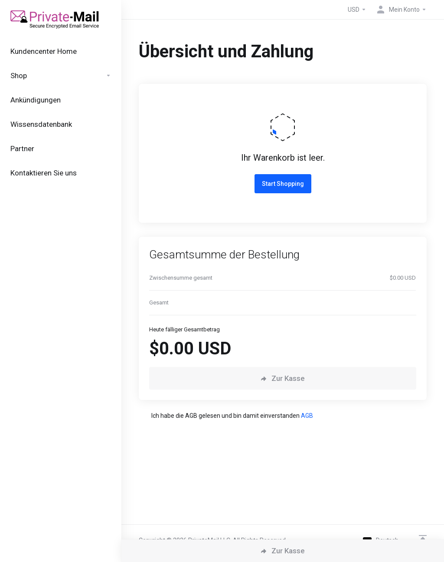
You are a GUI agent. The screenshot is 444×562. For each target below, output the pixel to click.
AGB (307, 415)
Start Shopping (283, 183)
